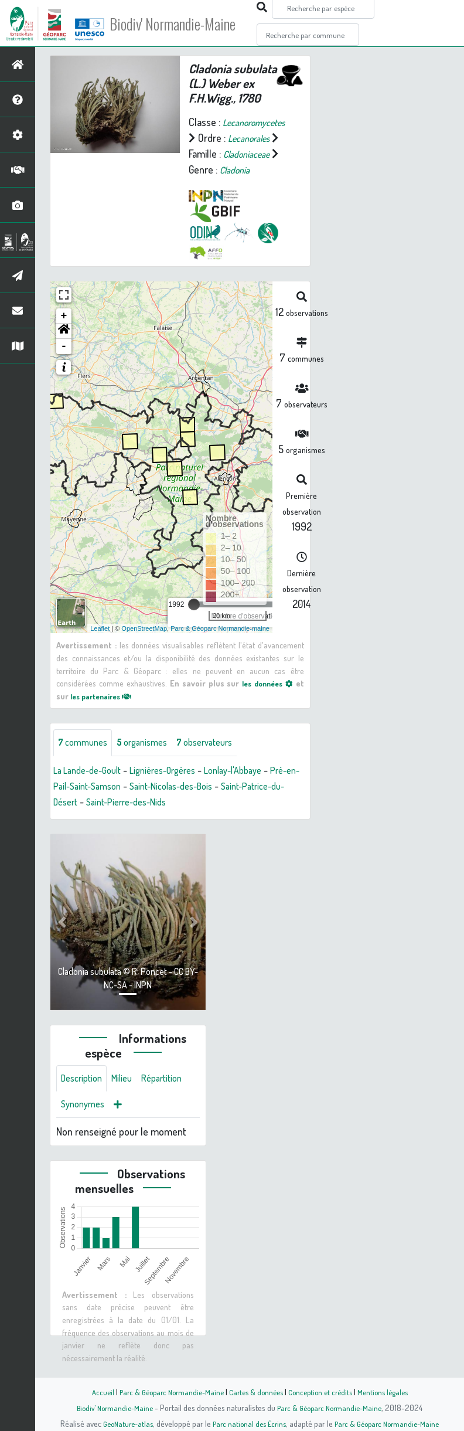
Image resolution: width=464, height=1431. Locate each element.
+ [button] (64, 332)
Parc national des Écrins (248, 1423)
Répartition (84, 1125)
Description (84, 1096)
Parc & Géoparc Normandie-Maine (165, 1391)
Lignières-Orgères (176, 787)
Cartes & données (256, 1391)
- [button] (64, 362)
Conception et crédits (324, 1391)
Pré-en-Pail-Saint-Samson (108, 803)
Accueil (92, 1391)
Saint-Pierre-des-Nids (183, 819)
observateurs (221, 759)
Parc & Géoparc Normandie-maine (219, 643)
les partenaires (105, 711)
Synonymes (140, 1125)
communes (85, 759)
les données (265, 699)
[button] (63, 347)
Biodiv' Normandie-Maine (192, 23)
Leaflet (100, 643)
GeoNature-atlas (121, 1423)
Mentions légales (391, 1391)
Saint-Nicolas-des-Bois (219, 803)
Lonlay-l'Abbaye (256, 787)
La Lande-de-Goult (92, 787)
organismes (150, 759)
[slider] (194, 620)
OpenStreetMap (144, 643)
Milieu (129, 1096)
